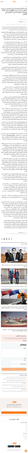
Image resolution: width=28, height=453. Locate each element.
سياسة (26, 6)
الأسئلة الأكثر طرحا (25, 435)
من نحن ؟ (26, 434)
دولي (26, 431)
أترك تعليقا (14, 369)
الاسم (25, 359)
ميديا (26, 428)
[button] (26, 451)
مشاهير (26, 430)
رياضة (26, 429)
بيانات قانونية (25, 437)
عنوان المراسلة (23, 363)
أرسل (14, 412)
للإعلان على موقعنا (25, 436)
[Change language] (2, 1)
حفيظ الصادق (21, 21)
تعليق (25, 348)
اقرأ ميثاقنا (24, 340)
